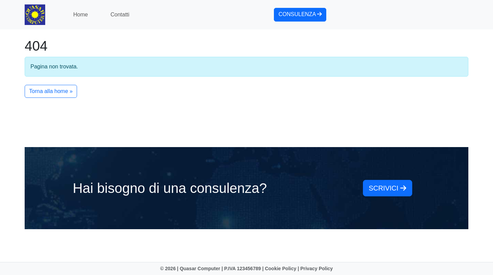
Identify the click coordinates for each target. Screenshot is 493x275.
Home (80, 14)
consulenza (300, 14)
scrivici (387, 188)
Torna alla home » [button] (51, 91)
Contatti (120, 14)
